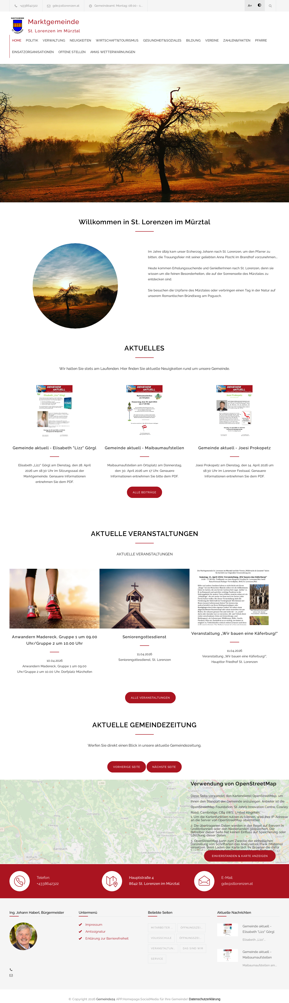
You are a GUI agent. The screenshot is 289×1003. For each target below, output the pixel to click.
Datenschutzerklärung (204, 993)
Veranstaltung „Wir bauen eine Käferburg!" (234, 627)
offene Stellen (212, 34)
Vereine (92, 34)
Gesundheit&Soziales (236, 23)
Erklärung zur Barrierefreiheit (107, 932)
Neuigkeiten (154, 23)
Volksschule (161, 932)
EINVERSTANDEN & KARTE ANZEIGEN (240, 850)
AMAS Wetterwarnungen (108, 46)
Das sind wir (193, 942)
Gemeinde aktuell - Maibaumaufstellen (144, 442)
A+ (250, 5)
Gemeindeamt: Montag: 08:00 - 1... (118, 5)
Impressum (93, 919)
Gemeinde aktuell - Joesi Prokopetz (234, 442)
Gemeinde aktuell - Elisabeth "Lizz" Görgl (54, 442)
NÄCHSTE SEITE (164, 761)
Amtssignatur (95, 926)
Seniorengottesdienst (144, 631)
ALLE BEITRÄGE (144, 486)
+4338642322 (29, 5)
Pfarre (142, 34)
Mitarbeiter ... (162, 921)
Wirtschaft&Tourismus (191, 23)
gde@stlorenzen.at (66, 5)
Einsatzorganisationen (173, 34)
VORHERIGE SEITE (126, 761)
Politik (106, 23)
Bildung (267, 23)
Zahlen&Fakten (117, 34)
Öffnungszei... (192, 921)
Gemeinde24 (105, 993)
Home (90, 23)
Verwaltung (128, 23)
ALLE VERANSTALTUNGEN (150, 692)
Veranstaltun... (163, 942)
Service (157, 953)
